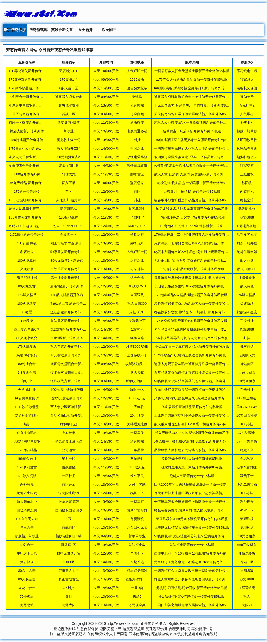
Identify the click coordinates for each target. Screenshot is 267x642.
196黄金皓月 (27, 459)
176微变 (27, 321)
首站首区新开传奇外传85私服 (72, 321)
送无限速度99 (68, 493)
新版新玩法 (68, 209)
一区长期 (69, 476)
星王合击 (27, 527)
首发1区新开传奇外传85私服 (72, 338)
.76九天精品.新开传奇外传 (28, 183)
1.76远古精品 (27, 450)
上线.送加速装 (68, 502)
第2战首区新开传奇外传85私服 (73, 329)
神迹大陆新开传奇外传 (27, 131)
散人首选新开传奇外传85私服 (72, 347)
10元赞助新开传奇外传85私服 (72, 355)
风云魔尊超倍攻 (27, 398)
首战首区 (69, 467)
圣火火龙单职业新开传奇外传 (31, 157)
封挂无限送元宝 (68, 553)
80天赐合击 (26, 579)
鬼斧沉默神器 (27, 278)
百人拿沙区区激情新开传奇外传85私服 (79, 407)
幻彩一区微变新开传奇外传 (29, 123)
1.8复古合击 (27, 372)
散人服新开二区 (68, 148)
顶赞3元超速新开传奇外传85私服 (75, 398)
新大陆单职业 (27, 502)
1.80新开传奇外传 (26, 174)
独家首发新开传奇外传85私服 (72, 252)
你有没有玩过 (27, 433)
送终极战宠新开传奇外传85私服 (74, 381)
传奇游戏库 (38, 30)
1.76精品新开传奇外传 (27, 235)
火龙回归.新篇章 (68, 200)
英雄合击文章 (62, 30)
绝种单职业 (68, 424)
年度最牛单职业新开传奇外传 (31, 105)
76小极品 (27, 596)
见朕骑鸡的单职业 (26, 441)
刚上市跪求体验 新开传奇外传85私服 (78, 243)
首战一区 (69, 114)
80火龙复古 (26, 286)
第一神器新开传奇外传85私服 (72, 278)
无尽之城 (27, 605)
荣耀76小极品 (26, 355)
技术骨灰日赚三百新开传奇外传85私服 (79, 372)
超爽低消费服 (69, 105)
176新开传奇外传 (27, 191)
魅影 (27, 424)
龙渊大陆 (69, 605)
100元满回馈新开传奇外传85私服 (75, 390)
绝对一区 (69, 459)
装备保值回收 (69, 166)
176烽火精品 (27, 295)
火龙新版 (27, 269)
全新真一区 (68, 235)
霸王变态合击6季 (26, 329)
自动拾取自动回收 (68, 510)
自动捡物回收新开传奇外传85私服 (76, 415)
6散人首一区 (68, 88)
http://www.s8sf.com (123, 623)
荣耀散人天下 (69, 571)
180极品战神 (68, 217)
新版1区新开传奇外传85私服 (72, 286)
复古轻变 (27, 562)
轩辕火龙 (69, 174)
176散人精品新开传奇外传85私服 (75, 295)
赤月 (68, 596)
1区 (68, 519)
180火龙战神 (27, 260)
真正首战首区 (69, 579)
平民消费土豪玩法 (68, 441)
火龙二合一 (26, 588)
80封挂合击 (26, 364)
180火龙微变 (27, 303)
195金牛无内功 (26, 519)
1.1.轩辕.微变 (27, 243)
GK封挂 (68, 588)
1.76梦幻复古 (27, 467)
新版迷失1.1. (68, 71)
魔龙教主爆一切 (68, 140)
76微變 (26, 312)
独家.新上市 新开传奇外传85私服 (75, 303)
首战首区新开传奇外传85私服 (72, 269)
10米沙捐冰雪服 (27, 407)
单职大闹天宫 (27, 553)
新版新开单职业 (27, 536)
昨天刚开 (109, 30)
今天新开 (85, 30)
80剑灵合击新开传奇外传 (27, 97)
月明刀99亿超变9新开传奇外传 (32, 226)
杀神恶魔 (27, 484)
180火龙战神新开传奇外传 (28, 200)
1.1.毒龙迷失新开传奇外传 (28, 71)
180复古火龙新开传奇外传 (28, 217)
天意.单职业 (27, 390)
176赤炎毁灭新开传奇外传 (28, 79)
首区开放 (69, 484)
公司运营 (69, 450)
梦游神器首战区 (27, 415)
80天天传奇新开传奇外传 (27, 114)
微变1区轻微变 (68, 123)
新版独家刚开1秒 (68, 536)
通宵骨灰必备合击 (68, 97)
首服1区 (68, 562)
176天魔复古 (27, 347)
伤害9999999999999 (68, 226)
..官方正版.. (68, 183)
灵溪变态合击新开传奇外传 (29, 166)
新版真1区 (68, 545)
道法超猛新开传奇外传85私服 (72, 312)
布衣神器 (69, 433)
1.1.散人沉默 (27, 476)
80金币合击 (26, 571)
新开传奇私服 (15, 30)
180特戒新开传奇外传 (26, 140)
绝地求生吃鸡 (27, 493)
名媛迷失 (27, 252)
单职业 (68, 131)
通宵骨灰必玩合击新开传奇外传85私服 (79, 364)
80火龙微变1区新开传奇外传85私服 (77, 260)
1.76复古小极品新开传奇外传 (31, 148)
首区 (68, 191)
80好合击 (27, 545)
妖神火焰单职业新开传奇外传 (31, 209)
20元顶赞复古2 (68, 157)
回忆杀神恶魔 (27, 510)
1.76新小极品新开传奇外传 (29, 88)
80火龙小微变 (26, 338)
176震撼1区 (69, 79)
